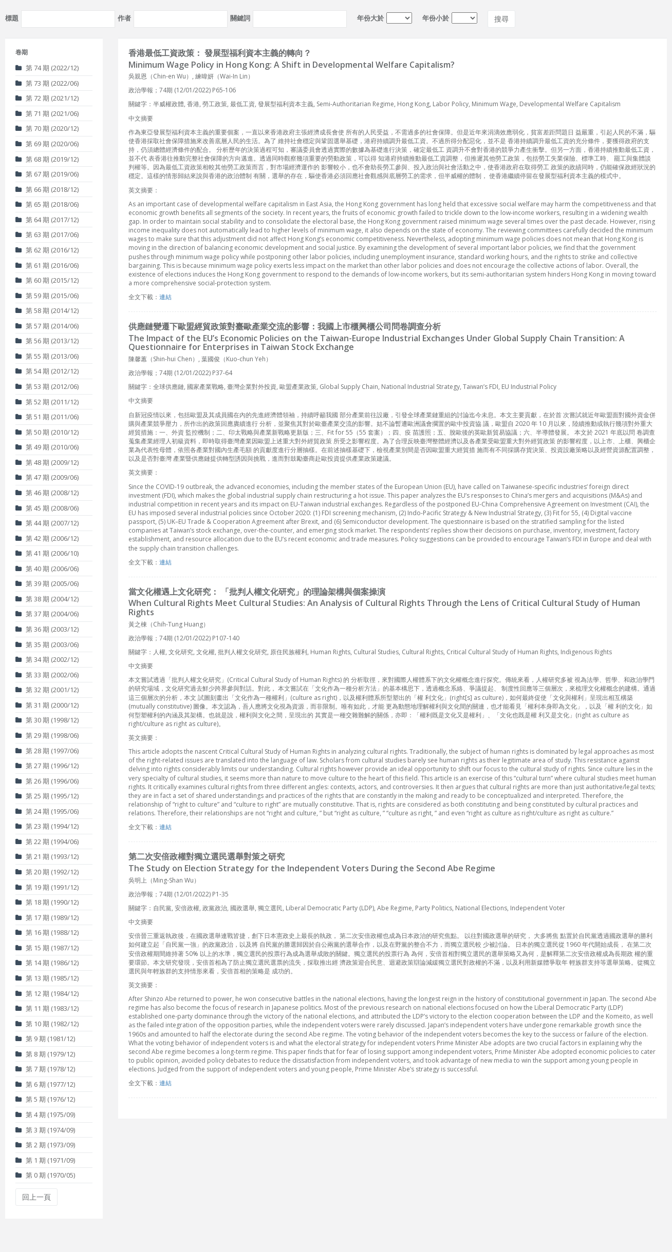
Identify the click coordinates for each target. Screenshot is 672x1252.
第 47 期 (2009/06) (47, 477)
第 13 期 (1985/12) (47, 978)
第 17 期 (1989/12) (47, 917)
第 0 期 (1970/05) (45, 1175)
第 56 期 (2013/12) (47, 340)
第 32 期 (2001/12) (47, 689)
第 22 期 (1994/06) (47, 841)
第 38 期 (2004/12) (47, 598)
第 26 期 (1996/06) (47, 781)
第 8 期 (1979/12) (45, 1054)
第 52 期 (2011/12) (47, 401)
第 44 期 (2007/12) (47, 522)
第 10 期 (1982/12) (47, 1023)
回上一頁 (36, 1197)
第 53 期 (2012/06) (47, 386)
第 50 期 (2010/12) (47, 432)
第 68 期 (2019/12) (47, 159)
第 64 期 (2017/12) (47, 219)
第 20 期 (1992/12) (47, 871)
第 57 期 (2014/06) (47, 325)
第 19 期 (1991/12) (47, 887)
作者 (124, 18)
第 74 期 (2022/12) (47, 67)
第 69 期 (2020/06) (47, 143)
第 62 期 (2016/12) (47, 250)
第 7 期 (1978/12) (45, 1068)
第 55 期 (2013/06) (47, 356)
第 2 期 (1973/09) (45, 1144)
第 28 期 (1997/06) (47, 750)
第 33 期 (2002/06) (47, 674)
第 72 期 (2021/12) (47, 98)
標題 (11, 18)
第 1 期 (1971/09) (45, 1160)
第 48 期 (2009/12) (47, 462)
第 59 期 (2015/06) (47, 295)
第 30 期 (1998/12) (47, 720)
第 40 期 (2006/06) (47, 568)
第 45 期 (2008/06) (47, 508)
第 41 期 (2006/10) (47, 553)
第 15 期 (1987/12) (47, 947)
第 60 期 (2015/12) (47, 280)
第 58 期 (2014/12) (47, 310)
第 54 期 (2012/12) (47, 371)
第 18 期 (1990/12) (47, 902)
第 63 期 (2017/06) (47, 234)
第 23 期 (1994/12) (47, 826)
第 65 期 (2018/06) (47, 204)
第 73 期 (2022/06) (47, 83)
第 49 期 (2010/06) (47, 447)
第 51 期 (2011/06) (47, 416)
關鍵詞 (240, 18)
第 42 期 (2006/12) (47, 538)
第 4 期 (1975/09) (45, 1114)
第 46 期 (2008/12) (47, 492)
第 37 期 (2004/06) (47, 613)
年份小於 (435, 18)
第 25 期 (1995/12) (47, 795)
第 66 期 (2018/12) (47, 189)
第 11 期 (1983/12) (47, 1008)
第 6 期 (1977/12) (45, 1084)
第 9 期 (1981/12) (45, 1038)
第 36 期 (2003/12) (47, 629)
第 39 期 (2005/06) (47, 583)
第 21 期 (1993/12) (47, 856)
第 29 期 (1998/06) (47, 735)
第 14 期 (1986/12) (47, 962)
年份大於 (370, 18)
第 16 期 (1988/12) (47, 932)
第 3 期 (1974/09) (45, 1129)
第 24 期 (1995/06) (47, 811)
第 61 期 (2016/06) (47, 265)
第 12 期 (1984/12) (47, 993)
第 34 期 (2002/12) (47, 659)
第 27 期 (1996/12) (47, 765)
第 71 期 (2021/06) (47, 113)
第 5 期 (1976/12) (45, 1099)
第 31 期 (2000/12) (47, 705)
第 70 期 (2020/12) (47, 128)
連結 (165, 296)
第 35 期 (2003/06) (47, 644)
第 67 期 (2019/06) (47, 174)
